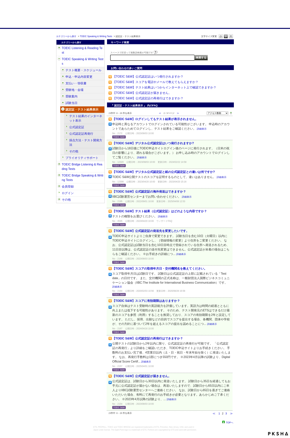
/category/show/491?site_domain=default (63, 96)
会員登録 (68, 186)
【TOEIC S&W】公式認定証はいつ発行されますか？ (148, 76)
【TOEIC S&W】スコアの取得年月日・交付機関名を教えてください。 (159, 268)
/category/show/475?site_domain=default (63, 77)
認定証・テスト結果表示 (81, 109)
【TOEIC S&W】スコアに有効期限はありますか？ (146, 300)
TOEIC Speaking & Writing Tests (96, 36)
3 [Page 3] (226, 413)
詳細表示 (202, 128)
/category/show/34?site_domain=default (59, 175)
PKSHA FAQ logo (278, 433)
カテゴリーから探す (66, 36)
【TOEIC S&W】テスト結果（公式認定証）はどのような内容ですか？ (159, 211)
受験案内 (71, 96)
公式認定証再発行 (81, 133)
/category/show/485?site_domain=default (63, 83)
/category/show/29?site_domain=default (59, 186)
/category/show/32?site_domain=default (59, 59)
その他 (73, 151)
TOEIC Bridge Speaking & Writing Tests (82, 178)
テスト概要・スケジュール (83, 70)
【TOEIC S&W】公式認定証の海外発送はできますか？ (149, 191)
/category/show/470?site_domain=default (63, 70)
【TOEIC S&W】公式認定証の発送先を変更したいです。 (150, 230)
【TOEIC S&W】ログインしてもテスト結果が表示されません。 (155, 119)
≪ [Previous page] (214, 413)
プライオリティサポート (81, 157)
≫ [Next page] (231, 413)
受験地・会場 (74, 89)
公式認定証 (76, 127)
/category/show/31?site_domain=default (59, 48)
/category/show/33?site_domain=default (59, 164)
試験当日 (71, 103)
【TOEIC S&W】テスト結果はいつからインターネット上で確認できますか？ (164, 87)
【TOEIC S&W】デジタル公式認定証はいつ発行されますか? (153, 143)
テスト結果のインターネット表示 (85, 118)
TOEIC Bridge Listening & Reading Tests (82, 166)
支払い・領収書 (75, 83)
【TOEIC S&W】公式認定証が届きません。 (142, 92)
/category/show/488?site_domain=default (63, 90)
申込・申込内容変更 (78, 76)
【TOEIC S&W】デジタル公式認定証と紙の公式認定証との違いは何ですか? (163, 171)
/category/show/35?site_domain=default (59, 199)
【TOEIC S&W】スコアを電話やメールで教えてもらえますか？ (156, 82)
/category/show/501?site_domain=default (63, 109)
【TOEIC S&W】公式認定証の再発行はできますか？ (148, 98)
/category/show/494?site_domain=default (63, 103)
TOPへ (229, 422)
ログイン (68, 193)
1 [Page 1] (219, 413)
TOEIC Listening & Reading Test (82, 50)
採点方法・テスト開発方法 (85, 142)
